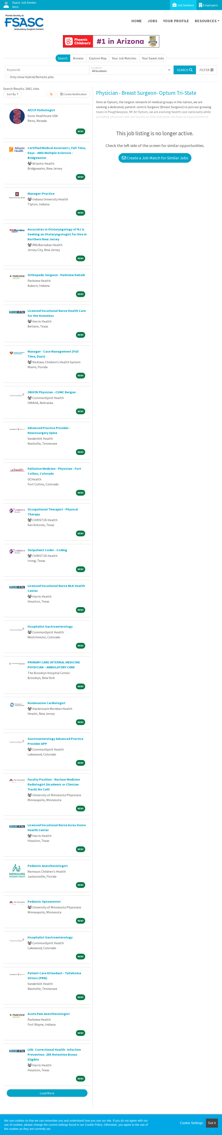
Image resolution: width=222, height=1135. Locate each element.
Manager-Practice (41, 193)
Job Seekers (183, 5)
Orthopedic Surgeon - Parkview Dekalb (56, 275)
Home (136, 21)
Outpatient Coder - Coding (47, 550)
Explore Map (98, 58)
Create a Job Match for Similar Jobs (155, 157)
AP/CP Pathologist (41, 110)
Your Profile (176, 21)
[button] (206, 69)
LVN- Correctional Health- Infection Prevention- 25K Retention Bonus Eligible (54, 1054)
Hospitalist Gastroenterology (50, 626)
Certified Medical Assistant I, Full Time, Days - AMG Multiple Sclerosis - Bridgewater (57, 153)
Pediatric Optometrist (44, 901)
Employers (208, 5)
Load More (47, 1093)
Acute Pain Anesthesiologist (49, 1014)
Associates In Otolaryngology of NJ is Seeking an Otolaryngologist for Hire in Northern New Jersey (57, 234)
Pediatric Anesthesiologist (48, 866)
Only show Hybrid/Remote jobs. (32, 77)
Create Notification (73, 94)
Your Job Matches (124, 58)
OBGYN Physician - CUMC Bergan (52, 392)
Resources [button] (205, 21)
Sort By (11, 94)
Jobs (152, 21)
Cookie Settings (191, 1123)
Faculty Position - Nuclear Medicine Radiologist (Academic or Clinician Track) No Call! (54, 784)
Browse (78, 58)
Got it (212, 1123)
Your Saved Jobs (153, 58)
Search (62, 58)
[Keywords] (47, 69)
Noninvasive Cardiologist (46, 703)
